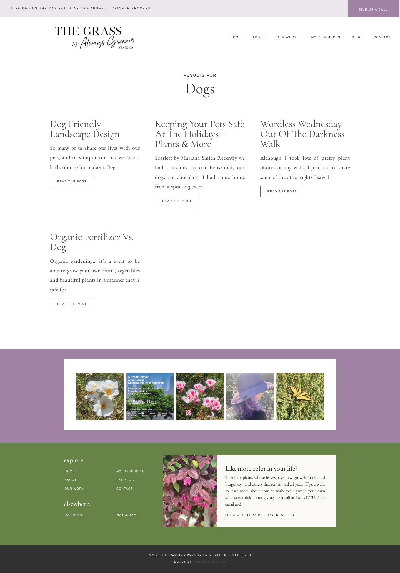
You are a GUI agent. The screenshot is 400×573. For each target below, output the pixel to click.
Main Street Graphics (209, 561)
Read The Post (72, 181)
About (259, 37)
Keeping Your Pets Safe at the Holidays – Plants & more (199, 134)
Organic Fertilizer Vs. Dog (92, 242)
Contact (382, 37)
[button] (80, 8)
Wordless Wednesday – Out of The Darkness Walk (304, 134)
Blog (357, 37)
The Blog (125, 479)
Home (236, 37)
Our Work (288, 37)
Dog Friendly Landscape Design (85, 129)
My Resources (326, 37)
